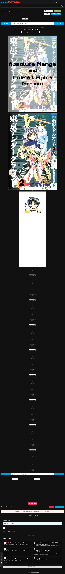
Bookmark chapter (56, 13)
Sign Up (56, 2)
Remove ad (25, 18)
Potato (37, 558)
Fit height (42, 32)
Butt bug (8, 542)
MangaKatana (36, 572)
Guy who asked (9, 558)
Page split (57, 10)
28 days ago (26, 544)
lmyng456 (38, 542)
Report (47, 13)
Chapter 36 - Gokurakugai (39, 559)
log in (8, 523)
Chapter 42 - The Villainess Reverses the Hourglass (44, 545)
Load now (34, 275)
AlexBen (37, 549)
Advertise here (52, 499)
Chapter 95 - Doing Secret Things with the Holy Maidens (16, 550)
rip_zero (8, 549)
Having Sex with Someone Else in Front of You (14, 544)
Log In (62, 2)
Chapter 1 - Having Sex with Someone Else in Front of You (16, 560)
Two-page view (48, 10)
